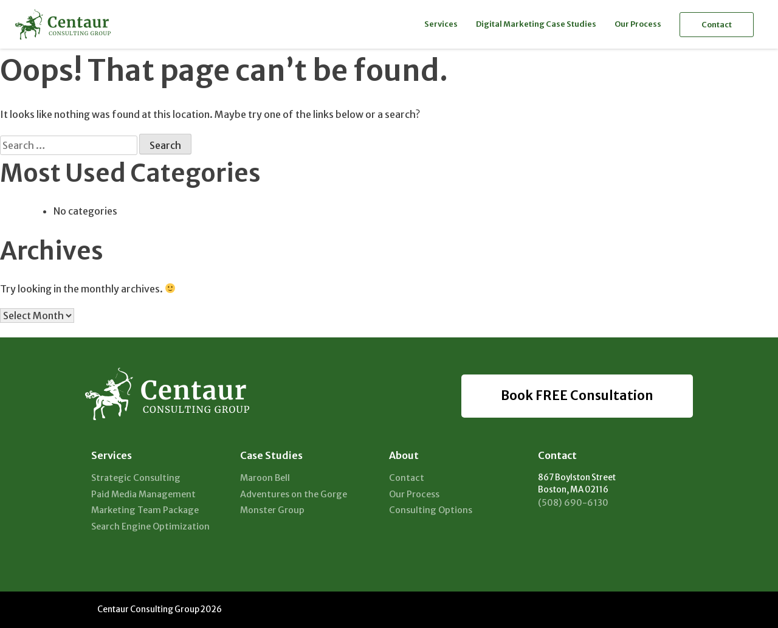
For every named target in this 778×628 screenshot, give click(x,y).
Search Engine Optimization (150, 526)
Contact (716, 24)
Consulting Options (430, 510)
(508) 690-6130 (573, 502)
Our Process (637, 24)
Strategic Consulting (136, 477)
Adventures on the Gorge (293, 494)
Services (441, 24)
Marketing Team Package (145, 510)
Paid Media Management (143, 494)
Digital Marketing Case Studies (536, 24)
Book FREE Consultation (577, 396)
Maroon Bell (265, 477)
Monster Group (272, 510)
